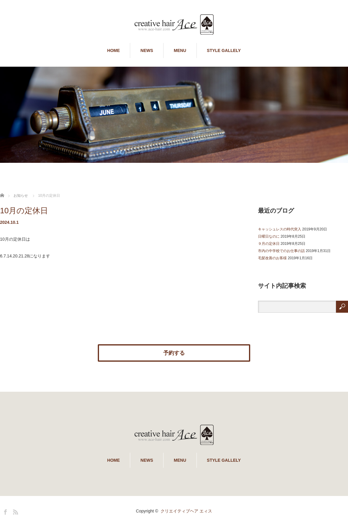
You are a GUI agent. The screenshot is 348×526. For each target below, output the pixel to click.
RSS (14, 510)
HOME (113, 50)
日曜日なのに (269, 236)
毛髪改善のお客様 (272, 258)
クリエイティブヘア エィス (186, 511)
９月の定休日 (269, 244)
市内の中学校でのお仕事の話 (281, 251)
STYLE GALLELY (224, 50)
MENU (180, 50)
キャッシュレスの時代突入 (279, 229)
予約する (174, 353)
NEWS (146, 50)
